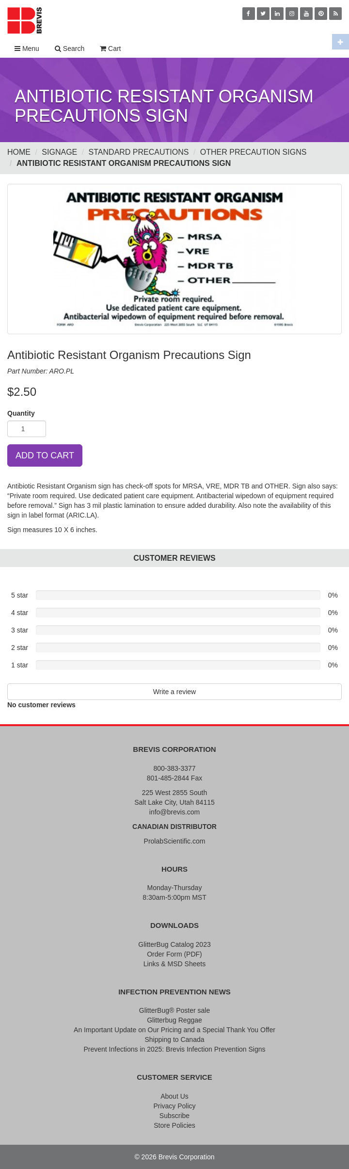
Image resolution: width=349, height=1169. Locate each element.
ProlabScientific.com (175, 841)
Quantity (21, 413)
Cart (110, 48)
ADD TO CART (45, 455)
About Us (174, 1096)
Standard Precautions (139, 152)
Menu (27, 48)
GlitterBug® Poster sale (174, 1010)
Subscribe (174, 1116)
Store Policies (174, 1125)
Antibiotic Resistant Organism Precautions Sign (123, 163)
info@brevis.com (174, 812)
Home (19, 152)
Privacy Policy (174, 1106)
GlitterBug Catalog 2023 (174, 944)
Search (69, 48)
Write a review (174, 692)
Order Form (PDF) (174, 954)
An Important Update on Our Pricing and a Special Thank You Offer (174, 1030)
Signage (59, 152)
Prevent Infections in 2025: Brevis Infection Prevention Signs (174, 1049)
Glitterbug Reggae (174, 1020)
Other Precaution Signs (253, 152)
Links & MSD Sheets (174, 964)
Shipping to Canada (175, 1039)
